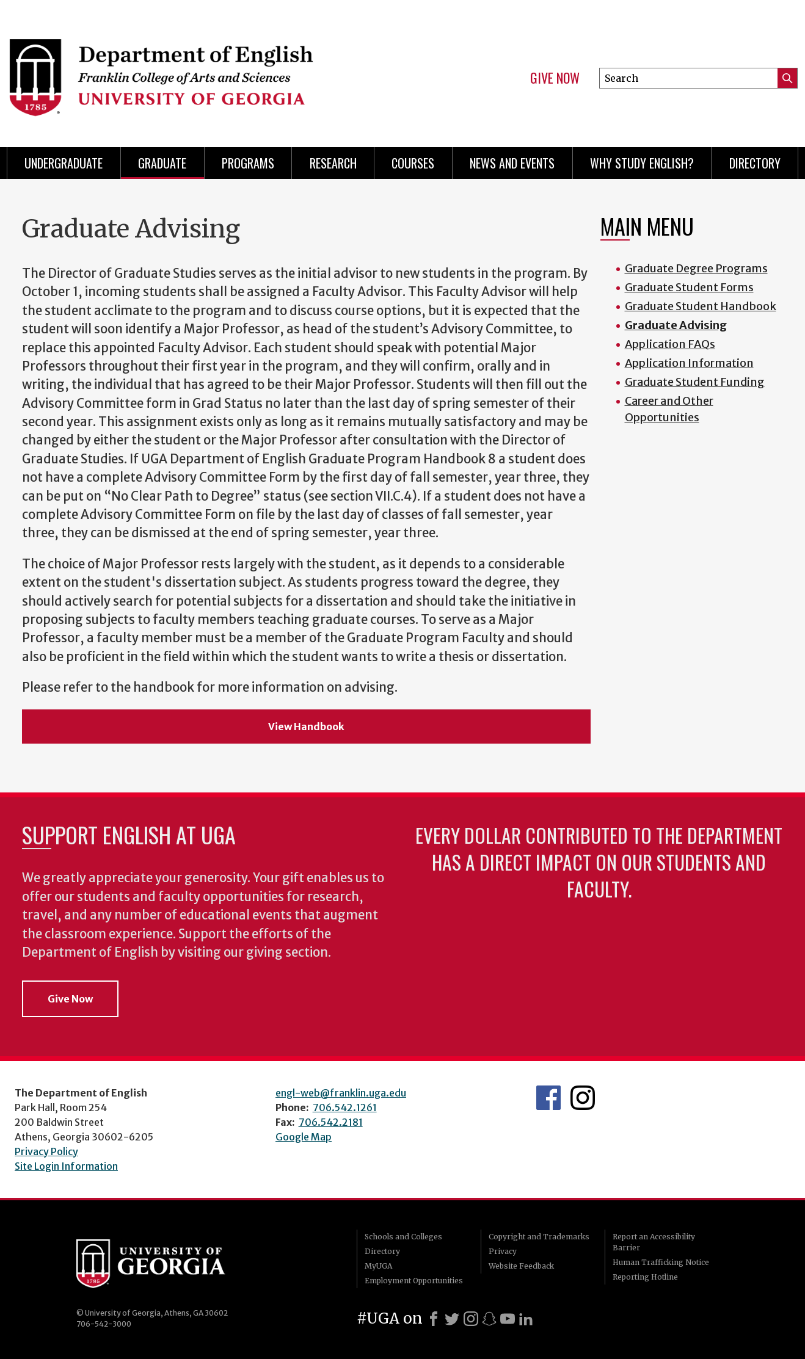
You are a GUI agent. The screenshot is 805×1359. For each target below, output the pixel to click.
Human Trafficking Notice (661, 1262)
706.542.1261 (345, 1107)
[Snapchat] (489, 1318)
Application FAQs (670, 344)
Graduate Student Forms (689, 287)
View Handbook (306, 726)
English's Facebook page (548, 1097)
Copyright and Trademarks (539, 1236)
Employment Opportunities (414, 1280)
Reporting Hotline (645, 1276)
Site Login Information (66, 1166)
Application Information (689, 363)
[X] (452, 1318)
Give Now (555, 78)
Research (333, 163)
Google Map (303, 1137)
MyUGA (378, 1265)
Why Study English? (642, 163)
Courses (413, 163)
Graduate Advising (676, 325)
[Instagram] (471, 1318)
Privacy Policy (46, 1151)
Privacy (503, 1251)
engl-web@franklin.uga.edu (340, 1093)
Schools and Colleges (403, 1236)
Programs (248, 163)
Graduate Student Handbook (700, 306)
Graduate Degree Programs (696, 268)
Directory (755, 163)
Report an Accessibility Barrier (654, 1242)
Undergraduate (63, 163)
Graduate (162, 163)
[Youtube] (507, 1318)
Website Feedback (521, 1265)
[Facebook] (433, 1318)
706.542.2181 (331, 1122)
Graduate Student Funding (695, 382)
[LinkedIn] (526, 1318)
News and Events (512, 163)
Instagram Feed (582, 1097)
